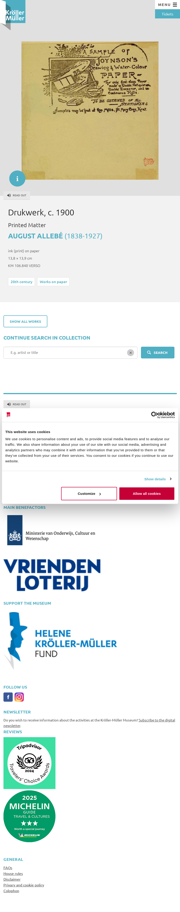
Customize (89, 494)
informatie (15, 176)
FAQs (7, 867)
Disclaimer (12, 879)
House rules (13, 873)
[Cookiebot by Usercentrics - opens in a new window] (154, 414)
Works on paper (53, 281)
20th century (21, 281)
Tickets (167, 14)
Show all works (25, 321)
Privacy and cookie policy (23, 885)
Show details (155, 479)
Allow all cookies (147, 494)
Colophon (11, 890)
